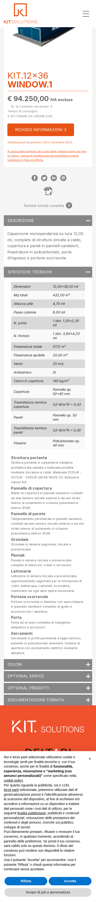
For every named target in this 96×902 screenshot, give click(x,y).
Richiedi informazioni (40, 129)
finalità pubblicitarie (31, 813)
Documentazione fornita (36, 699)
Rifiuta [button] (26, 881)
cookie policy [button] (13, 780)
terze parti (11, 790)
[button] (90, 759)
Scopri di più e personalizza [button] (48, 892)
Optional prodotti (28, 688)
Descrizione (21, 220)
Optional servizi (26, 676)
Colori (15, 664)
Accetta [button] (70, 881)
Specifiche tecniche (30, 272)
